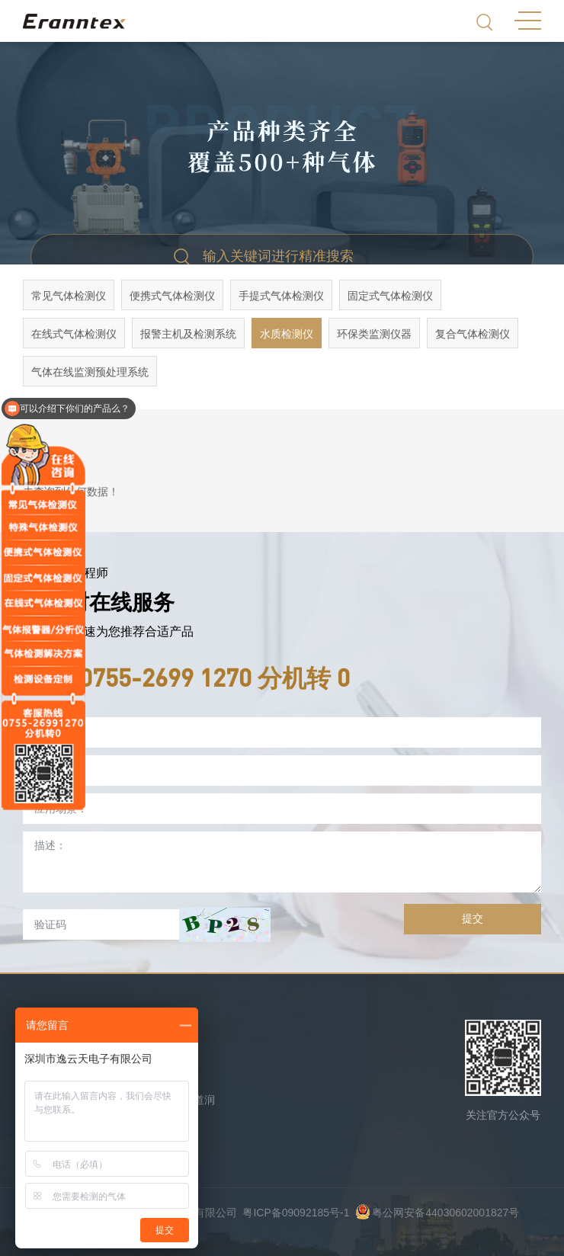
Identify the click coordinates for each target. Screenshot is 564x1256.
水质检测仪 (286, 334)
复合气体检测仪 (472, 334)
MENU (527, 20)
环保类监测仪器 (374, 334)
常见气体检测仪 (68, 296)
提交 (472, 918)
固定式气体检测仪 (390, 296)
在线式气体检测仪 (74, 334)
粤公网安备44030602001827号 (437, 1212)
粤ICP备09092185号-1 (295, 1212)
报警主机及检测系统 (188, 334)
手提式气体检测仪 (281, 296)
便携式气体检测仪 (172, 296)
